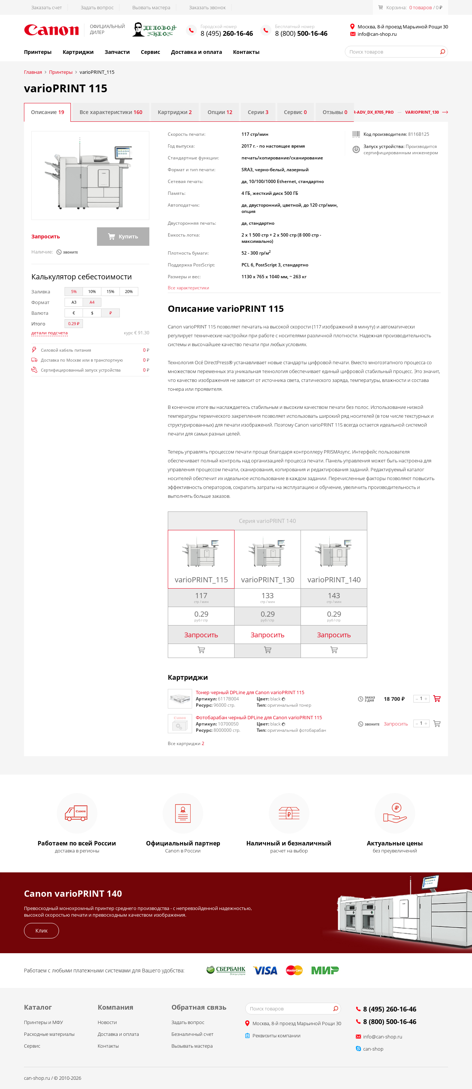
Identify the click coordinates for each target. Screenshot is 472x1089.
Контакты (246, 51)
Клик (41, 930)
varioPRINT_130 (422, 112)
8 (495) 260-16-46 (389, 1009)
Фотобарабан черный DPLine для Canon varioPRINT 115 (259, 717)
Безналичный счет (192, 1034)
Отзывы (336, 112)
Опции (220, 112)
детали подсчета (49, 333)
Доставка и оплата (196, 51)
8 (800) (301, 33)
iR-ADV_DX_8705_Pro (372, 112)
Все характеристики (111, 112)
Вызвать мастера (151, 7)
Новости (107, 1022)
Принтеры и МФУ (43, 1022)
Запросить (45, 236)
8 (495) (227, 33)
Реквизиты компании (277, 1036)
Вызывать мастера (192, 1046)
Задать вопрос (97, 7)
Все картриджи (186, 744)
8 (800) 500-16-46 (389, 1021)
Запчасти (117, 51)
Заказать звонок (207, 7)
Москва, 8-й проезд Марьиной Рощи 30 (297, 1023)
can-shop (373, 1049)
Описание (47, 112)
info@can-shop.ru (377, 34)
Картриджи (78, 51)
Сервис (150, 51)
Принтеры (38, 51)
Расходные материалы (49, 1034)
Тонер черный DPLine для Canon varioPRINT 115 (250, 693)
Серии (259, 112)
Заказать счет (46, 7)
